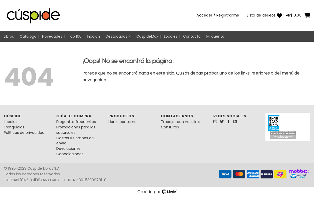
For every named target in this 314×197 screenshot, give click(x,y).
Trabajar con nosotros (181, 121)
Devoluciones (68, 148)
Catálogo (28, 36)
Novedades (52, 36)
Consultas (170, 127)
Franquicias (14, 127)
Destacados (118, 36)
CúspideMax (147, 36)
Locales (170, 36)
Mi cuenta (215, 36)
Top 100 (75, 36)
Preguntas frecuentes (76, 121)
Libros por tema (122, 121)
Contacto (192, 36)
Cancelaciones (69, 154)
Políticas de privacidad (24, 132)
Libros (9, 36)
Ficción (93, 36)
